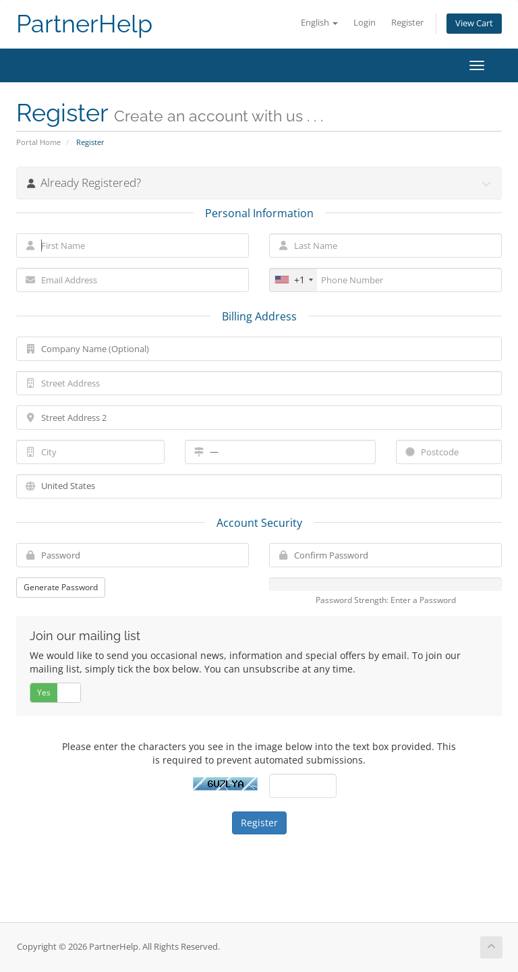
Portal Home (38, 142)
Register (407, 22)
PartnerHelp (84, 23)
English (319, 22)
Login (364, 22)
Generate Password (61, 587)
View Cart (474, 23)
